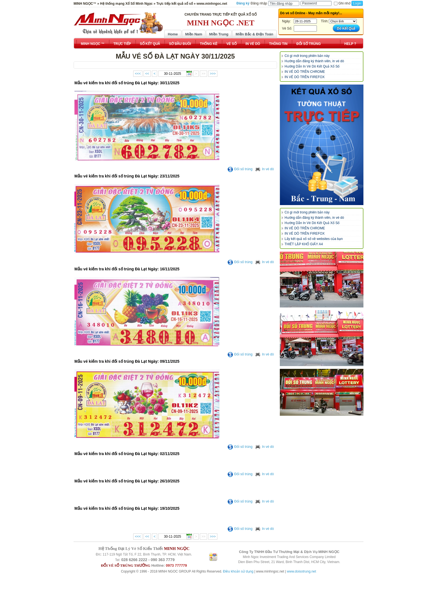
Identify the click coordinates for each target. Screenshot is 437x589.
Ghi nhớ (342, 3)
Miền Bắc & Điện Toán (254, 34)
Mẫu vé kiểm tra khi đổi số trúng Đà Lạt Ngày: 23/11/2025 (126, 176)
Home (173, 34)
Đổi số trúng (240, 169)
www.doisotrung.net (301, 571)
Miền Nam (193, 34)
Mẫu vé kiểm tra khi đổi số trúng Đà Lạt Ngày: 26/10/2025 (126, 481)
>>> (213, 74)
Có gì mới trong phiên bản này (307, 56)
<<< (138, 74)
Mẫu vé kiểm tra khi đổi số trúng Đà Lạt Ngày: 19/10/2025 (126, 508)
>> (203, 74)
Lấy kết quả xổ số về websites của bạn (314, 239)
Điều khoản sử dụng (238, 571)
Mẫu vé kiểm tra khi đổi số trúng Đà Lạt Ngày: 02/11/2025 (126, 453)
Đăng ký (243, 3)
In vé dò (264, 169)
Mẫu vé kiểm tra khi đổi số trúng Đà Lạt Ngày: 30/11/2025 (126, 83)
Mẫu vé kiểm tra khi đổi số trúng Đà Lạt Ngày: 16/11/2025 (126, 269)
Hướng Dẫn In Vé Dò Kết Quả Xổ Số (312, 66)
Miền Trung (218, 34)
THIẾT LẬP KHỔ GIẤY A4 (304, 244)
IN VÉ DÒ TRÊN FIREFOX (305, 77)
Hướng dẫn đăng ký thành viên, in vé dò (314, 61)
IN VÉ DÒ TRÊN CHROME (305, 72)
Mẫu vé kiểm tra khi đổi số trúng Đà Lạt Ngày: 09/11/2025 (126, 361)
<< (147, 74)
